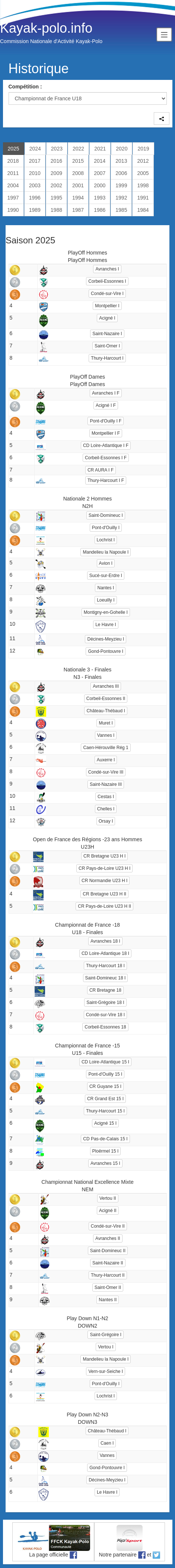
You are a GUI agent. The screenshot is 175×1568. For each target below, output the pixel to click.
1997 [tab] (13, 198)
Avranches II (107, 1238)
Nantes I (105, 587)
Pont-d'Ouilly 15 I (105, 1074)
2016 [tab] (56, 161)
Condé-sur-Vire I (107, 293)
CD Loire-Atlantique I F (105, 445)
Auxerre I (106, 759)
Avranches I (107, 269)
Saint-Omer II (108, 1287)
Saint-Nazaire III (106, 784)
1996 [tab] (35, 198)
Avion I (105, 563)
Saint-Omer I (107, 346)
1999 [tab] (121, 185)
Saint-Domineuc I (106, 515)
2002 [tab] (56, 185)
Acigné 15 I (105, 1123)
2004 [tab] (13, 185)
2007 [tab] (99, 173)
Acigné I (107, 318)
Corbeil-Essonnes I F (106, 457)
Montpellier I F (106, 433)
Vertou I (105, 1347)
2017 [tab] (35, 161)
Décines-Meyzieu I (105, 639)
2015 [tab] (78, 161)
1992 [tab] (121, 198)
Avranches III (106, 686)
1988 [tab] (56, 210)
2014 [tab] (99, 161)
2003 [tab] (35, 185)
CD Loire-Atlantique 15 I (105, 1062)
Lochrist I (106, 539)
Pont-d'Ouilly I (106, 527)
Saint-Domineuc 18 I (105, 978)
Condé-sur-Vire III (105, 772)
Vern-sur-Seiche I (105, 1371)
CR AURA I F (101, 470)
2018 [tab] (13, 161)
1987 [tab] (78, 210)
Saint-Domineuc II (107, 1250)
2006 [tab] (121, 173)
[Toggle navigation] (164, 34)
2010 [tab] (35, 173)
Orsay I (106, 821)
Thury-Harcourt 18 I (105, 965)
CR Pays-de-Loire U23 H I (104, 868)
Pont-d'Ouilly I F (105, 421)
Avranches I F (106, 393)
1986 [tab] (99, 210)
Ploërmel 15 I (105, 1151)
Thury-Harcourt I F (106, 480)
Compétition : (25, 87)
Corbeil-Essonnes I (107, 281)
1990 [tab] (13, 210)
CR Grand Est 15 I (105, 1098)
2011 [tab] (13, 173)
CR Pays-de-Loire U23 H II (104, 906)
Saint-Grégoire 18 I (105, 1002)
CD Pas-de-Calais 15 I (105, 1138)
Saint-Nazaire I (107, 333)
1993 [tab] (99, 198)
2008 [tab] (78, 173)
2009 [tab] (56, 173)
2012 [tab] (143, 161)
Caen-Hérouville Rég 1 (105, 747)
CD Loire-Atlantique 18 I (105, 953)
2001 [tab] (78, 185)
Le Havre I (105, 624)
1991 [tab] (143, 198)
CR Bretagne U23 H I (104, 856)
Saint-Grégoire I (105, 1334)
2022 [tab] (78, 149)
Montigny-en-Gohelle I (106, 612)
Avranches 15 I (105, 1163)
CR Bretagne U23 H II (104, 894)
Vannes (107, 1455)
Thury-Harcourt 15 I (105, 1111)
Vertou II (107, 1198)
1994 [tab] (78, 198)
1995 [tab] (56, 198)
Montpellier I (107, 305)
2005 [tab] (143, 173)
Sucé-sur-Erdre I (105, 575)
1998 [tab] (143, 185)
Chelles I (106, 808)
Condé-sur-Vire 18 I (105, 1014)
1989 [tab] (35, 210)
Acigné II (108, 1210)
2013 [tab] (121, 161)
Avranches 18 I (105, 941)
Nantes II (108, 1299)
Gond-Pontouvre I (105, 651)
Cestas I (106, 796)
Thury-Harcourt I (107, 358)
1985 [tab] (121, 210)
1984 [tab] (143, 210)
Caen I (107, 1443)
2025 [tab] (13, 149)
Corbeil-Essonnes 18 (105, 1027)
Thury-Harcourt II (108, 1275)
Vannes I (105, 735)
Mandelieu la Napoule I (105, 552)
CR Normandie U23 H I (104, 880)
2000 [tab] (99, 185)
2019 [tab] (143, 149)
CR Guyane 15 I (105, 1086)
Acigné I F (106, 405)
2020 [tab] (121, 149)
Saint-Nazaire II (107, 1263)
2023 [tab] (57, 149)
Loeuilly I (105, 600)
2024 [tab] (35, 149)
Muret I (105, 723)
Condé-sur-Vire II (108, 1226)
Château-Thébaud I (105, 710)
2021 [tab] (100, 149)
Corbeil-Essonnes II (105, 698)
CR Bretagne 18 (105, 990)
